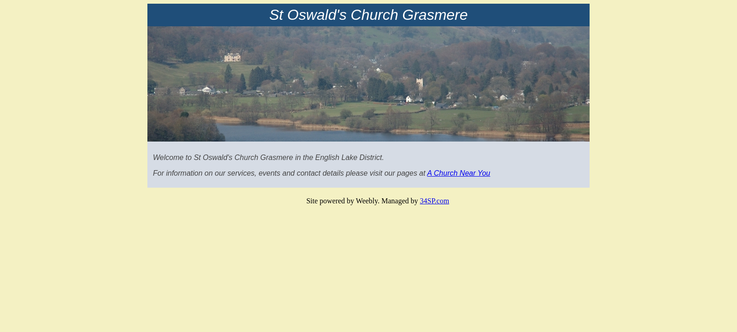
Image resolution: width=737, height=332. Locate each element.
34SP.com (435, 201)
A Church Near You (458, 173)
